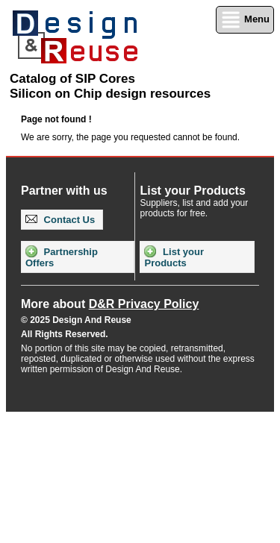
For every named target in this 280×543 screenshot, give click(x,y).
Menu (245, 19)
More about (110, 304)
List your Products (174, 257)
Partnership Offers (61, 257)
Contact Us (60, 219)
